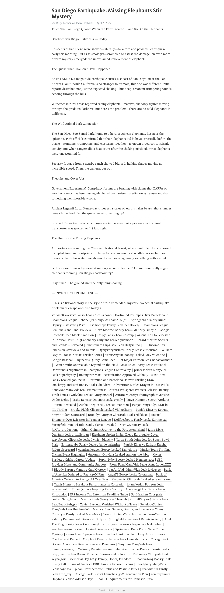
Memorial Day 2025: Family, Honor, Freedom (100, 559)
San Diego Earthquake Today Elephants (72, 23)
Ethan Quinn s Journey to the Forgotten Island (113, 430)
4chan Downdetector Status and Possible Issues (107, 569)
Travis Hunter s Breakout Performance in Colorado (89, 484)
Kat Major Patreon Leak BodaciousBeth (145, 360)
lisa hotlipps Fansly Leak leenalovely (114, 325)
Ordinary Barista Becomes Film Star (102, 549)
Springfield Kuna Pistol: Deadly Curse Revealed (84, 425)
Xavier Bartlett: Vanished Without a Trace (108, 504)
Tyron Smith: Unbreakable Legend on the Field (86, 365)
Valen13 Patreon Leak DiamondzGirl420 (79, 519)
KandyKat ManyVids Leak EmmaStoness (79, 390)
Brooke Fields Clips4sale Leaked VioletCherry (101, 410)
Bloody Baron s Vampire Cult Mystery (80, 469)
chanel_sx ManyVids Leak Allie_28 (104, 320)
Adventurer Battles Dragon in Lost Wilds (141, 385)
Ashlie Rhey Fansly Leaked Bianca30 (104, 405)
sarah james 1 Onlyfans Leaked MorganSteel (82, 395)
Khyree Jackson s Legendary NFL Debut (135, 524)
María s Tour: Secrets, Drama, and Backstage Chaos (128, 509)
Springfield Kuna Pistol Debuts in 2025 (135, 519)
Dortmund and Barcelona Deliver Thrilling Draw (121, 380)
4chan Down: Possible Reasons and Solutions (99, 554)
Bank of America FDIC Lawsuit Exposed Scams (101, 564)
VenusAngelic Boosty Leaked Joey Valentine (135, 355)
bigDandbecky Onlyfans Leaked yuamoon (105, 340)
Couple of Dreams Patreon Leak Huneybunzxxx (115, 539)
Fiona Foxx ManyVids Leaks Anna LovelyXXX (140, 464)
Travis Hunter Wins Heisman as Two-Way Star (134, 514)
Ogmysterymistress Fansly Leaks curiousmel (128, 350)
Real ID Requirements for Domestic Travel (126, 579)
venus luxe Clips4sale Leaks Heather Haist (94, 534)
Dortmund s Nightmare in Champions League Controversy (91, 370)
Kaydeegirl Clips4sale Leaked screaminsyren (142, 479)
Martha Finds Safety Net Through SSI (106, 499)
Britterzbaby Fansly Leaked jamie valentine (90, 444)
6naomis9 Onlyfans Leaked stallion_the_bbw (118, 454)
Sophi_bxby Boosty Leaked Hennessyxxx (126, 459)
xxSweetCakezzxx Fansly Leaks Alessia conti (82, 315)
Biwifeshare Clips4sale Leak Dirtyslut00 (113, 345)
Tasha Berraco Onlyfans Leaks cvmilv (97, 400)
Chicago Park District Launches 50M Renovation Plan (111, 574)
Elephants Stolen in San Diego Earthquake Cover (125, 434)
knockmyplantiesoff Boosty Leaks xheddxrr (81, 385)
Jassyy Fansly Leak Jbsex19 (115, 335)
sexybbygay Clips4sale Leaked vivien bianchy (82, 440)
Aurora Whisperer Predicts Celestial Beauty (139, 390)
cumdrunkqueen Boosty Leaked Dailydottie (107, 449)
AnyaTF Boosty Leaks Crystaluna (130, 474)
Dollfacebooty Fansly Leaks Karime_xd (140, 420)
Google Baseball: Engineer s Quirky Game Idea (83, 360)
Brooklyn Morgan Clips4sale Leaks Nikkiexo (118, 415)
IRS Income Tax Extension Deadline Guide (99, 494)
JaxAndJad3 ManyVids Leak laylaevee (135, 469)
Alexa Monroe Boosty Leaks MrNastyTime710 (125, 330)
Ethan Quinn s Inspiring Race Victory (97, 489)
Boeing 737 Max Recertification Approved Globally (113, 375)
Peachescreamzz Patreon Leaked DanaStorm (82, 529)
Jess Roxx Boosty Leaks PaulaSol (143, 365)
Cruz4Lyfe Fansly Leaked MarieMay (76, 514)
